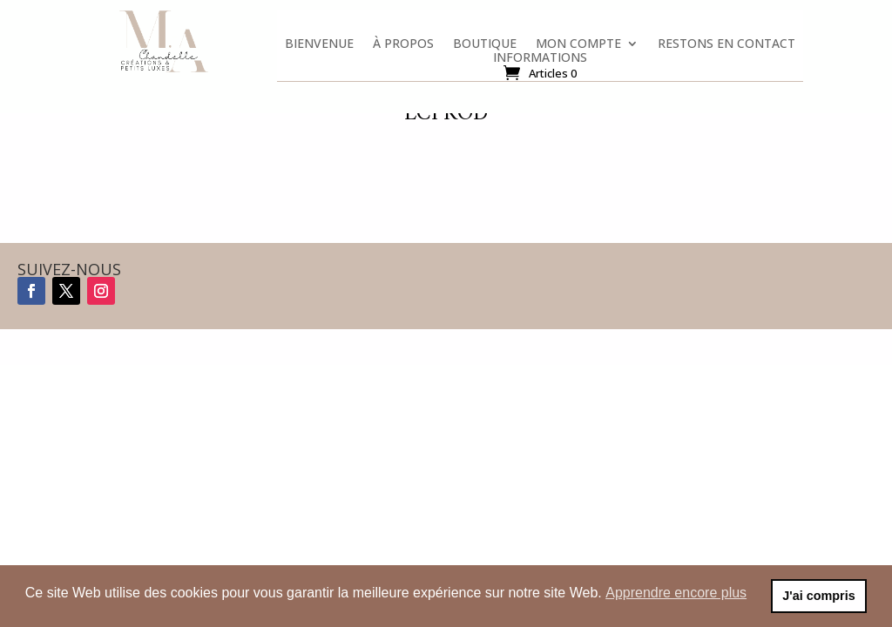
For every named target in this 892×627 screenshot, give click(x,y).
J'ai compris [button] (818, 596)
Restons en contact (726, 47)
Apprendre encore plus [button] (676, 592)
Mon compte (578, 47)
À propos (403, 47)
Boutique (485, 47)
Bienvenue (319, 47)
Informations (540, 60)
